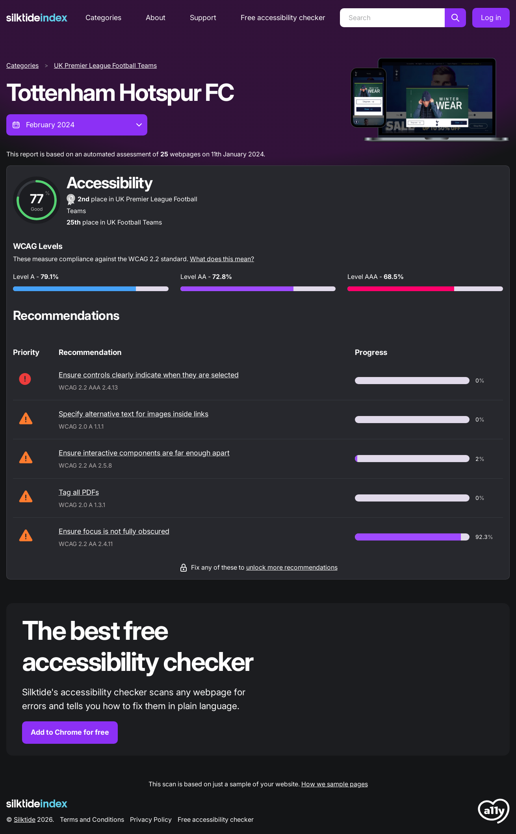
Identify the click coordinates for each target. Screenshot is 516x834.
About (155, 17)
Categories (103, 17)
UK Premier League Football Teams (105, 65)
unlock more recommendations (292, 567)
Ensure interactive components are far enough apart (144, 453)
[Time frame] (76, 125)
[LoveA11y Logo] (494, 813)
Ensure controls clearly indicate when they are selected (149, 375)
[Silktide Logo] (36, 803)
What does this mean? (222, 259)
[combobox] (76, 125)
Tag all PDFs (79, 492)
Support (203, 17)
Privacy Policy (151, 819)
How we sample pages (334, 784)
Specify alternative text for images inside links (133, 414)
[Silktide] (36, 17)
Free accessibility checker (283, 17)
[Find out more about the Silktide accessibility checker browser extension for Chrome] (258, 679)
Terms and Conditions (92, 819)
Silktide (24, 819)
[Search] (392, 17)
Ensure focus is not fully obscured (114, 531)
